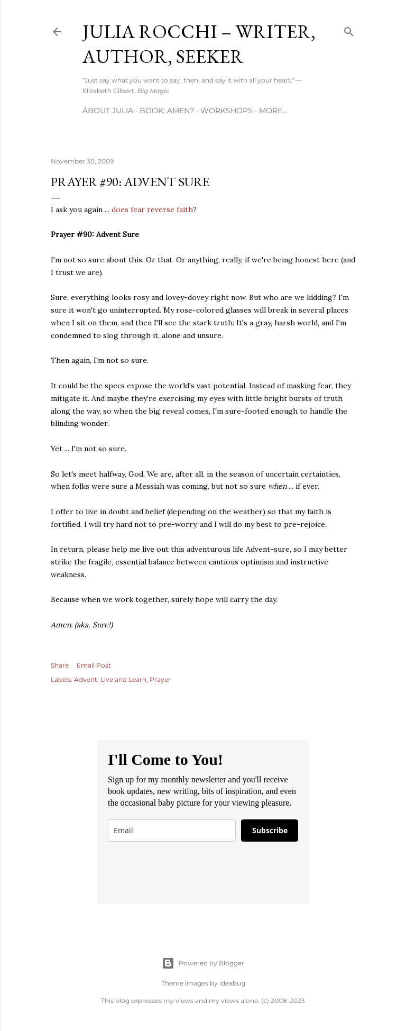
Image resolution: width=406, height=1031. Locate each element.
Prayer (160, 679)
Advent (85, 679)
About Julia (107, 110)
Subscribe (270, 830)
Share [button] (60, 665)
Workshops (226, 110)
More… (273, 110)
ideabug (232, 983)
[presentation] (188, 872)
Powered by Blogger (203, 963)
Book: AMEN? (167, 110)
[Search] (349, 29)
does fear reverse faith (152, 209)
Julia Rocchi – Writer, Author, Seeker (199, 44)
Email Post (94, 665)
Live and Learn (123, 679)
